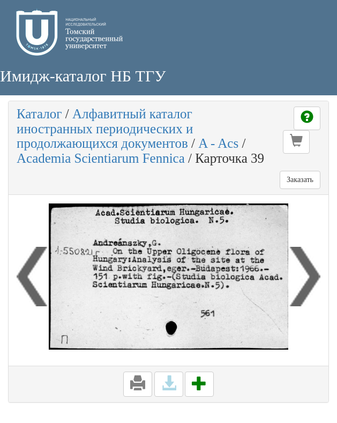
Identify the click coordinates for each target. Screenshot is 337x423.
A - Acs (218, 143)
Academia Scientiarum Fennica (101, 158)
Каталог (39, 114)
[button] (296, 142)
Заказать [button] (300, 180)
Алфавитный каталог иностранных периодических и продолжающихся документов (105, 128)
